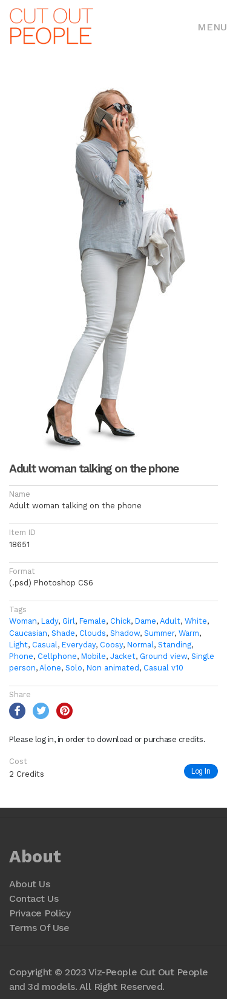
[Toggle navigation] (212, 26)
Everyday (79, 644)
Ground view (163, 656)
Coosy (111, 644)
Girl (68, 621)
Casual (45, 644)
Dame (145, 621)
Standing (174, 644)
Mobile (93, 656)
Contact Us (33, 898)
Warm (189, 633)
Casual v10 (163, 667)
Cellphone (57, 656)
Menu (212, 27)
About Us (29, 884)
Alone (50, 667)
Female (92, 621)
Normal (140, 644)
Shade (63, 633)
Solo (73, 667)
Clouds (92, 633)
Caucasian (28, 633)
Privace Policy (39, 913)
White (196, 621)
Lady (49, 621)
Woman (23, 621)
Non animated (113, 667)
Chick (120, 621)
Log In (201, 771)
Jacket (123, 656)
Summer (159, 633)
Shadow (125, 633)
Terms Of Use (39, 927)
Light (18, 644)
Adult (170, 621)
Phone (21, 656)
